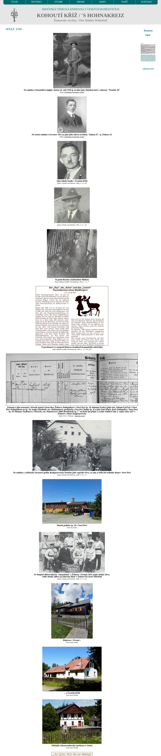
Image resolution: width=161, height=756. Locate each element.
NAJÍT (124, 2)
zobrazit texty (148, 68)
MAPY (102, 2)
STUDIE (59, 2)
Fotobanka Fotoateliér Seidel (74, 92)
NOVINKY (36, 2)
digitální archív (80, 416)
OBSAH (80, 2)
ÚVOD (14, 2)
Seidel (49, 90)
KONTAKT (146, 2)
